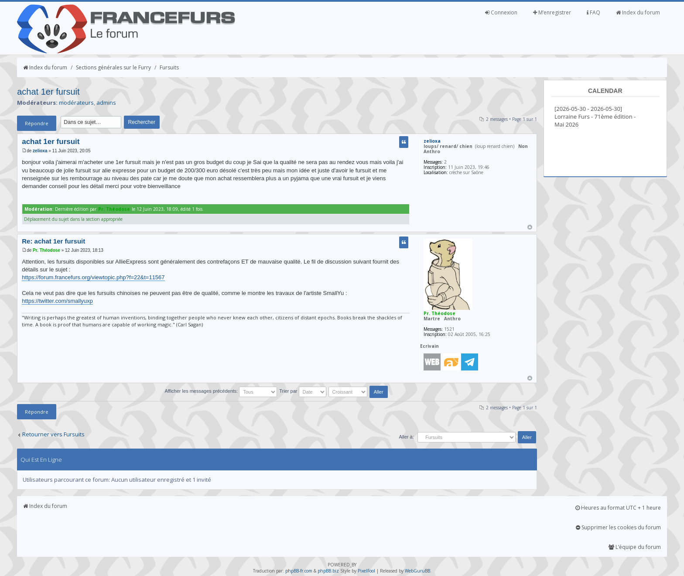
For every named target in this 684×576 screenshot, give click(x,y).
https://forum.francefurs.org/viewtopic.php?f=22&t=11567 (93, 277)
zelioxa (40, 150)
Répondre (36, 123)
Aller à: (406, 436)
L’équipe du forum (635, 547)
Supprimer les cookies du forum (618, 527)
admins (106, 102)
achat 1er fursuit (48, 91)
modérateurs (76, 102)
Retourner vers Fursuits (53, 434)
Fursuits (169, 67)
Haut (529, 227)
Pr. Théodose (114, 209)
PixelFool (366, 571)
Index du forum (638, 12)
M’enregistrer (552, 12)
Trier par (302, 391)
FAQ (593, 12)
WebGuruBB (417, 571)
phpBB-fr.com (298, 571)
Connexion (501, 12)
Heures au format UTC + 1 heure (618, 507)
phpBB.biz (328, 571)
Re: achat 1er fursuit (53, 241)
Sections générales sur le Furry (113, 67)
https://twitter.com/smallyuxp (57, 301)
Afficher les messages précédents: (220, 391)
